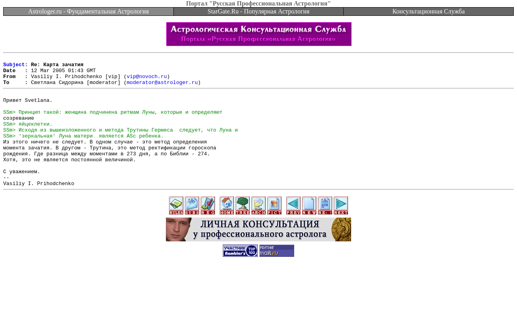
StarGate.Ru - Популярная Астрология (258, 11)
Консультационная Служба (428, 11)
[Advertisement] (258, 305)
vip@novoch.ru (147, 80)
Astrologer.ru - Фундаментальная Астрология (88, 11)
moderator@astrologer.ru (162, 88)
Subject (14, 66)
